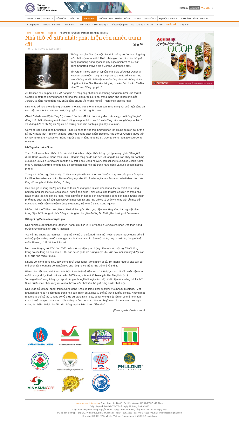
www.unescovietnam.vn (87, 403)
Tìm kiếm (206, 8)
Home (28, 33)
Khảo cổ (52, 33)
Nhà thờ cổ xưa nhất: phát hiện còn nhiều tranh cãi (83, 41)
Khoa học (39, 33)
